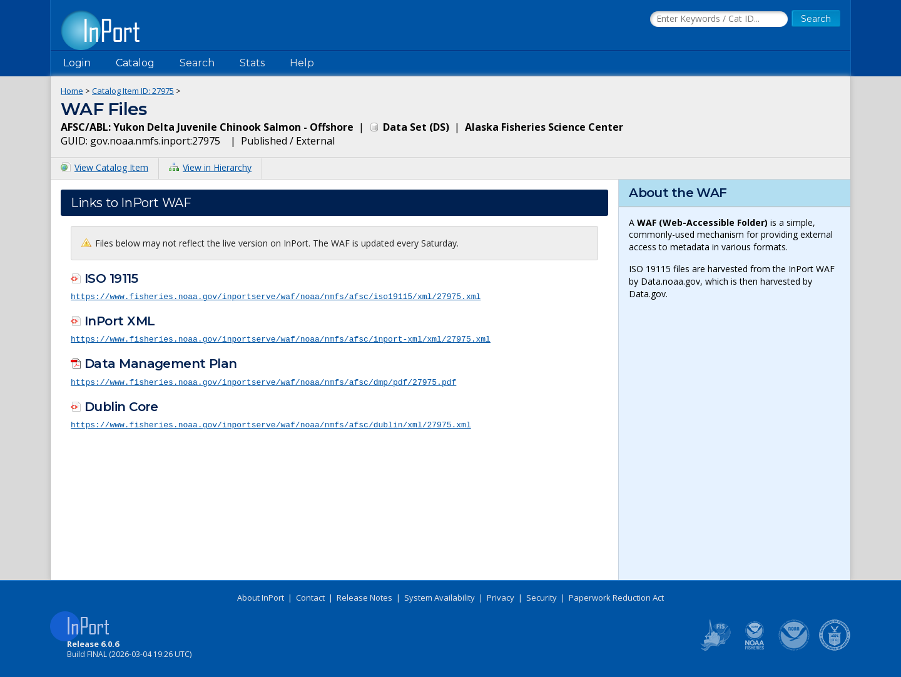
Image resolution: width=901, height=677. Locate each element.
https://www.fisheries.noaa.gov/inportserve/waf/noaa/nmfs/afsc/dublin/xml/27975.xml (271, 423)
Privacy (500, 597)
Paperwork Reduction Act (616, 597)
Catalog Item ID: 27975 (133, 90)
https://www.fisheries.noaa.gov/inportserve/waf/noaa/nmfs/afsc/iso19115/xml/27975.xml (276, 296)
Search (197, 63)
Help (302, 63)
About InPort (260, 597)
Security (541, 597)
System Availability (439, 597)
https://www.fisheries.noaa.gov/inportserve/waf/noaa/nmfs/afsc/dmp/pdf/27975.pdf (263, 380)
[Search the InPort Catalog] (719, 19)
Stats (252, 63)
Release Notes (364, 597)
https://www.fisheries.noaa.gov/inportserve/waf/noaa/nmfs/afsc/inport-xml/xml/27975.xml (281, 338)
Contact (310, 597)
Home (72, 90)
